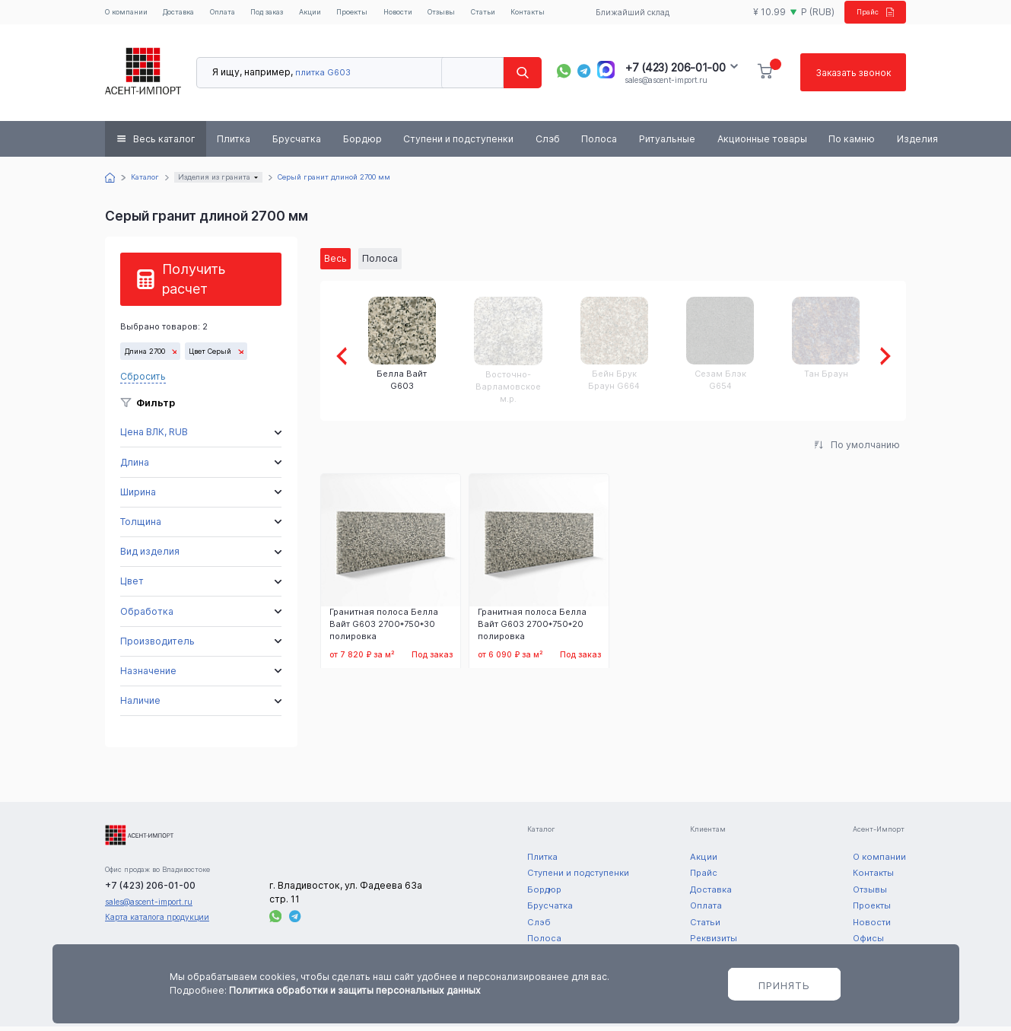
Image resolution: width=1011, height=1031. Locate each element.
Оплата (235, 14)
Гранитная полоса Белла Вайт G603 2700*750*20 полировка (532, 629)
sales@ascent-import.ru (666, 84)
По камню (851, 143)
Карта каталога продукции (157, 921)
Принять (784, 985)
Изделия (917, 143)
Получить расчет (193, 283)
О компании (129, 14)
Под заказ (284, 14)
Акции (332, 14)
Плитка (233, 143)
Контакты (564, 14)
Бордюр (362, 143)
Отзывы (470, 14)
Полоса (599, 143)
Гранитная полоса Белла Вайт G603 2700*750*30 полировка (383, 629)
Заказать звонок (851, 77)
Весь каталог (164, 143)
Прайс (868, 14)
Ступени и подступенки (458, 143)
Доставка (187, 14)
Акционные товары (762, 143)
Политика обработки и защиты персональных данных (355, 990)
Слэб (548, 143)
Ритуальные (667, 143)
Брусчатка (296, 143)
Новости (424, 14)
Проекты (376, 14)
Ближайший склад (628, 14)
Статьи (516, 14)
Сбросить (143, 381)
